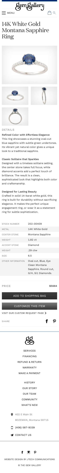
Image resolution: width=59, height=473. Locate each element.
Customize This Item (29, 306)
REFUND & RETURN (29, 361)
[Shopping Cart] (49, 12)
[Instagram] (29, 452)
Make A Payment (29, 373)
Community (29, 399)
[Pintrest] (36, 452)
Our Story (29, 388)
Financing (29, 356)
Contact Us (23, 435)
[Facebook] (23, 452)
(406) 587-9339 (25, 427)
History (29, 382)
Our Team (29, 393)
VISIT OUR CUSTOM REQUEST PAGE (23, 313)
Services (29, 350)
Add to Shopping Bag (29, 295)
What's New (29, 405)
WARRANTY (29, 367)
